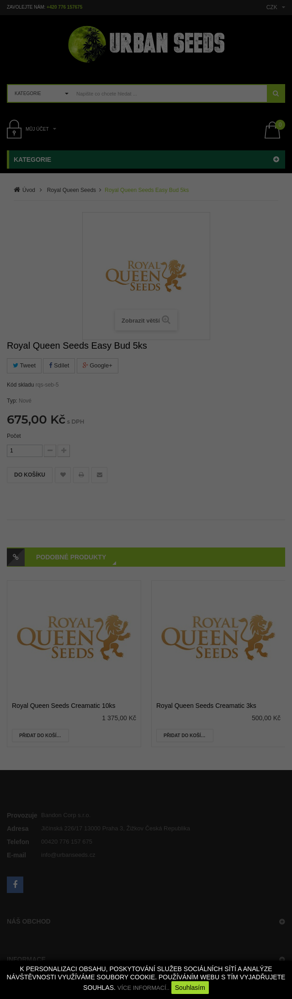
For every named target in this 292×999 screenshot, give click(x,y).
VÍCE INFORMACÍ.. (143, 987)
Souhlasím (190, 987)
